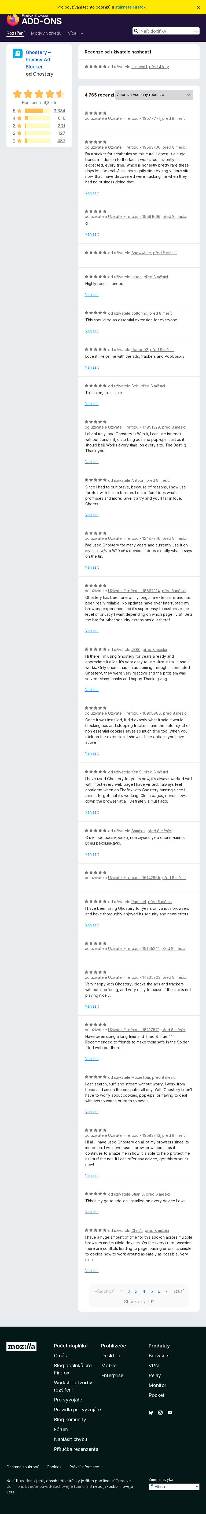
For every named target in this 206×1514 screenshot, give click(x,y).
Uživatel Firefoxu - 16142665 (134, 877)
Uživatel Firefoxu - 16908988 (134, 713)
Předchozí (104, 1291)
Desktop (110, 1355)
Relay (155, 1375)
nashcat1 (139, 66)
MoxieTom (140, 1077)
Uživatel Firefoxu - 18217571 (133, 1029)
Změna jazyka (161, 1479)
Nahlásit (92, 193)
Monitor (157, 1385)
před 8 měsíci (174, 118)
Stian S (137, 1194)
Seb (135, 386)
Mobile (108, 1365)
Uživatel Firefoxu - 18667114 (134, 590)
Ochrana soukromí (22, 1467)
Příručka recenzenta (76, 1449)
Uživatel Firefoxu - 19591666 (134, 216)
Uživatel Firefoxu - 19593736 (134, 147)
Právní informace (84, 1467)
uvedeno (27, 1480)
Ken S (136, 772)
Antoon (137, 480)
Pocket (157, 1395)
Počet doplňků (71, 1346)
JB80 (136, 649)
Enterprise (112, 1375)
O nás (60, 1355)
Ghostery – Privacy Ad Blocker (38, 59)
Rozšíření (15, 33)
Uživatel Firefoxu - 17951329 (134, 427)
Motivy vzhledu (46, 33)
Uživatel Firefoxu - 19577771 (134, 118)
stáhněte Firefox (130, 7)
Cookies (54, 1467)
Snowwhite (141, 253)
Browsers (159, 1355)
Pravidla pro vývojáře (77, 1409)
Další (178, 1291)
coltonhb (139, 313)
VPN (154, 1365)
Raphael (138, 901)
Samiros (138, 831)
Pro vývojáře (68, 1400)
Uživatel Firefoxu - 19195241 (133, 948)
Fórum (61, 1429)
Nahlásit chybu (70, 1439)
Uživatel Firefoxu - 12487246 (134, 538)
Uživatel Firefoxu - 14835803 (134, 977)
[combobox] (166, 30)
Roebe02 (139, 349)
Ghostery (43, 74)
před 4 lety (159, 66)
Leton (136, 277)
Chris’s (137, 1230)
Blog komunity (70, 1419)
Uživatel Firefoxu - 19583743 (134, 1135)
